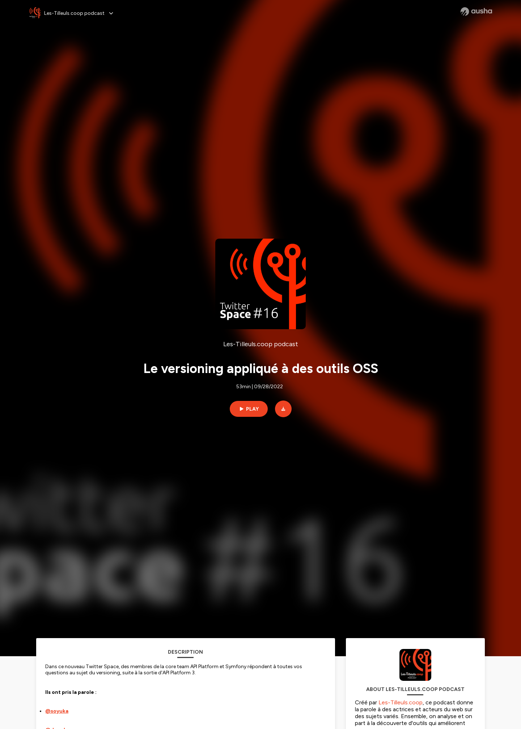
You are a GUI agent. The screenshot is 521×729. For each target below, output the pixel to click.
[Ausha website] (476, 11)
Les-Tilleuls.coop (400, 702)
